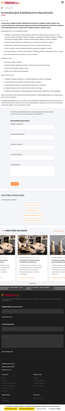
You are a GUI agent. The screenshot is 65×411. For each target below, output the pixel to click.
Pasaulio (4, 380)
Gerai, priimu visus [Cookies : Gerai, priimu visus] (11, 409)
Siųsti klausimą (7, 351)
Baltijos (4, 378)
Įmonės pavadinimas (17, 134)
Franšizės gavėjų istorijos (8, 383)
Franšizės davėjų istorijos (8, 386)
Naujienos (5, 374)
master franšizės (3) (32, 220)
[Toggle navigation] (62, 2)
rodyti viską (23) (32, 205)
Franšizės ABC (37, 374)
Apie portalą (9, 8)
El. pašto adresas (16, 155)
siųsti (14, 184)
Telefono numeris (16, 144)
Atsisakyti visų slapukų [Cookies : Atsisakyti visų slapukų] (26, 409)
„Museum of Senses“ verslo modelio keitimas (38, 288)
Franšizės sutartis (38, 386)
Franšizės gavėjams (38, 380)
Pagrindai (36, 378)
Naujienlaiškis (5, 401)
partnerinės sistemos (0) (32, 215)
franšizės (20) (32, 210)
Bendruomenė (6, 395)
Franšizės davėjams (38, 383)
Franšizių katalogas (8, 364)
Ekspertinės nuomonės (8, 388)
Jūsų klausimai (15, 165)
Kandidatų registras (8, 367)
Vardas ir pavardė (16, 124)
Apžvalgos (5, 391)
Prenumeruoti (7, 317)
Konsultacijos (6, 370)
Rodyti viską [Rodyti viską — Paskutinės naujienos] (59, 231)
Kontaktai (36, 395)
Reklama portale (38, 398)
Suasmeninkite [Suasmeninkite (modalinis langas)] (41, 409)
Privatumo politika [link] (55, 409)
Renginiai (4, 398)
